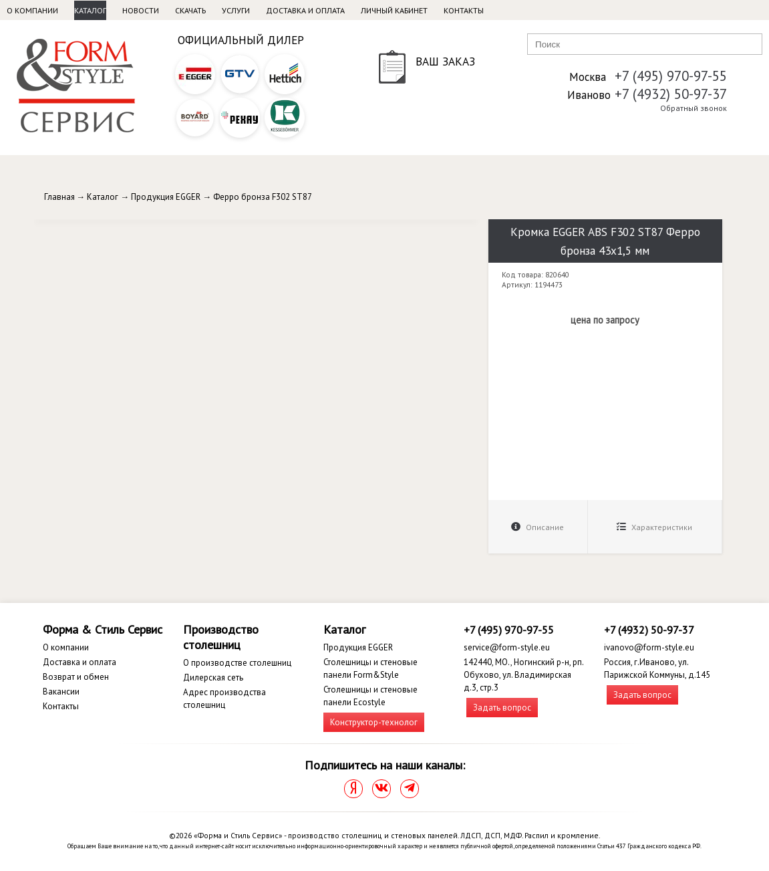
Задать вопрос (502, 707)
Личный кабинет (394, 10)
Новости (140, 10)
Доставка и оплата (305, 10)
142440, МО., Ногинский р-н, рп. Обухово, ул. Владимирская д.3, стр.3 (523, 674)
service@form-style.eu (507, 647)
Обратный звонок (693, 108)
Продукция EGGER (165, 197)
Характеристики (654, 527)
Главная (59, 197)
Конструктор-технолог (374, 722)
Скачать (190, 10)
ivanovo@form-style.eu (649, 647)
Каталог (90, 10)
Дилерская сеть (213, 677)
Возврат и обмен (76, 676)
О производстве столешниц (237, 662)
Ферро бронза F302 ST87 (262, 197)
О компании (32, 10)
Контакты (464, 10)
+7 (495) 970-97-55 (671, 76)
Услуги (236, 10)
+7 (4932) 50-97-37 (671, 94)
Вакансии (61, 691)
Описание (537, 527)
